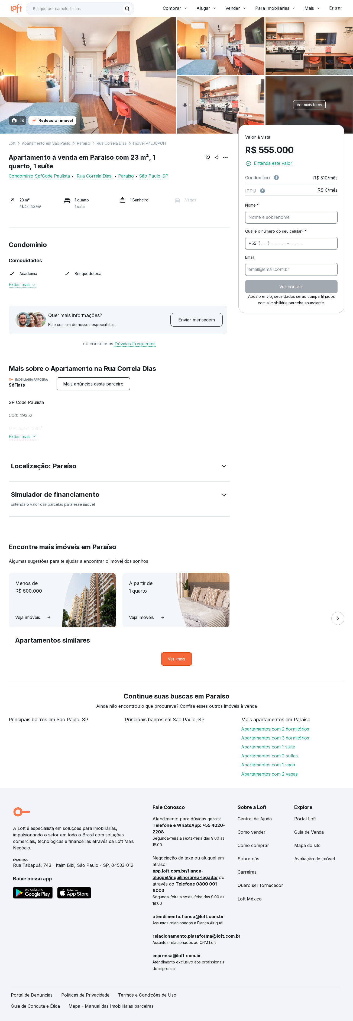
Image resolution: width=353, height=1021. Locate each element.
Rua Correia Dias (112, 143)
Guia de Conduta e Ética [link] (35, 1006)
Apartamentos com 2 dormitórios (275, 729)
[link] (176, 659)
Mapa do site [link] (307, 845)
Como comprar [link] (253, 845)
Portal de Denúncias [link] (32, 995)
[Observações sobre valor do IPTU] (262, 191)
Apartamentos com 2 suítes (269, 755)
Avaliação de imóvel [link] (314, 858)
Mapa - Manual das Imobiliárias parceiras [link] (111, 1006)
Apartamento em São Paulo (46, 143)
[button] (119, 467)
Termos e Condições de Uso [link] (147, 995)
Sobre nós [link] (248, 858)
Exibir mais (22, 284)
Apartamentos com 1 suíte (268, 747)
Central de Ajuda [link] (255, 818)
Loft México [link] (250, 899)
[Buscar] (127, 8)
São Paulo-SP (153, 176)
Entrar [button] (335, 8)
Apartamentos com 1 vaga (268, 764)
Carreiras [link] (247, 872)
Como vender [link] (251, 832)
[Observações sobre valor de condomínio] (276, 177)
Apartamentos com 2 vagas (269, 774)
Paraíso (83, 143)
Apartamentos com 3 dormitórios (275, 738)
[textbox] (80, 8)
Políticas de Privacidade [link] (85, 995)
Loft (12, 143)
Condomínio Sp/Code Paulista (39, 176)
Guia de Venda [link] (309, 832)
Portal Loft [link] (305, 818)
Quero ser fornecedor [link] (260, 885)
